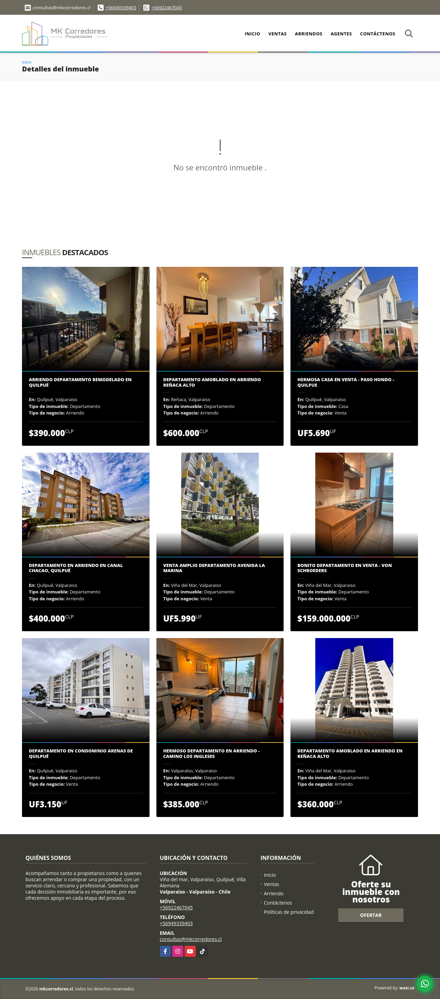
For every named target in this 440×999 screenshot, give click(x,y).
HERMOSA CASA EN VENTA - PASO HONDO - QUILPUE (345, 382)
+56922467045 (166, 7)
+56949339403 (121, 7)
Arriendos (308, 34)
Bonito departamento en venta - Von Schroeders (344, 568)
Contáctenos (377, 34)
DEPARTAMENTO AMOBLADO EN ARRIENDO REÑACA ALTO (212, 382)
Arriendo (274, 893)
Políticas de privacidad (289, 912)
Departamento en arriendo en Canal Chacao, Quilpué (76, 568)
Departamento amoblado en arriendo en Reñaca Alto (350, 753)
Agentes (341, 34)
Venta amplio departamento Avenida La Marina (214, 568)
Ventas (277, 34)
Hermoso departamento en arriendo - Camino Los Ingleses (211, 753)
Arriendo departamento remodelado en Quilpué (80, 382)
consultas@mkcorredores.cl (191, 939)
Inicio (252, 34)
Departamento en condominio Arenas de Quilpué (81, 753)
